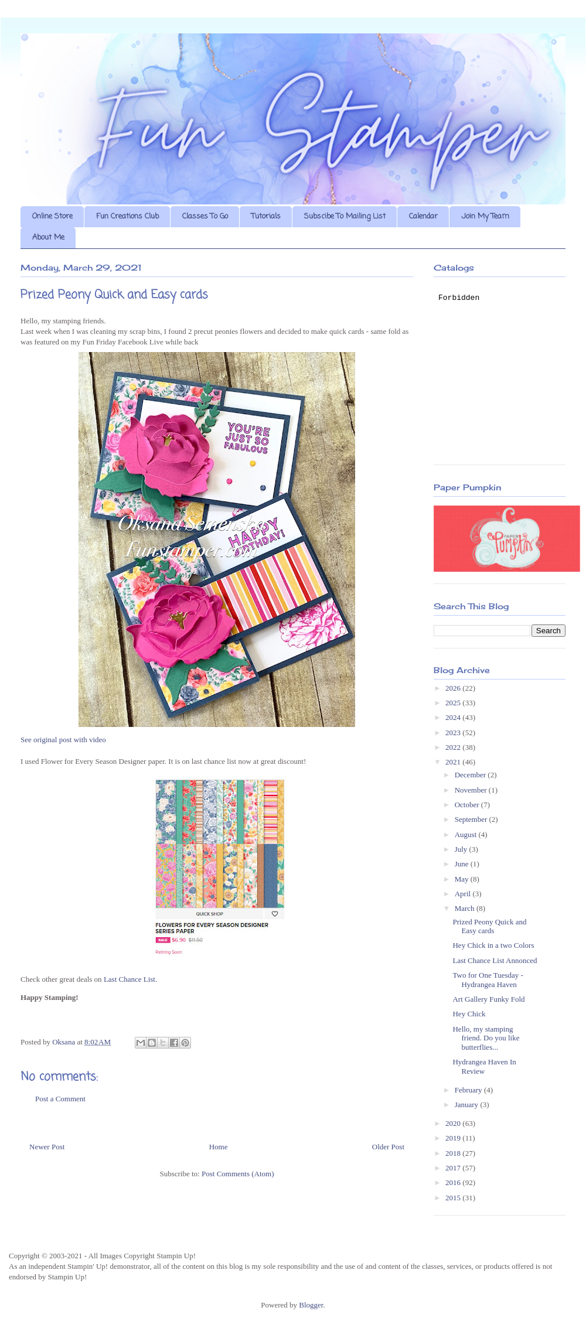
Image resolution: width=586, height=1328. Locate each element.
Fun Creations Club (127, 216)
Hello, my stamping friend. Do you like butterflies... (485, 1038)
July (462, 849)
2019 (453, 1138)
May (463, 879)
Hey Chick (468, 1013)
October (468, 804)
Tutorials (266, 216)
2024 (453, 717)
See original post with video (63, 739)
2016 (453, 1182)
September (472, 819)
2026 (453, 688)
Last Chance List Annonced (494, 960)
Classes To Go (205, 216)
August (467, 834)
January (468, 1104)
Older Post (388, 1146)
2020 (453, 1123)
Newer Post (46, 1146)
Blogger (311, 1304)
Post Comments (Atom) (238, 1173)
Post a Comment (60, 1098)
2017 (453, 1167)
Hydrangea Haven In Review (484, 1066)
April (464, 893)
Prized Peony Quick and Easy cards (489, 926)
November (472, 790)
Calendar (423, 216)
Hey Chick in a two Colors (493, 945)
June (463, 863)
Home (218, 1146)
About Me (48, 237)
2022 (453, 747)
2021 (453, 761)
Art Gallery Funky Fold (488, 999)
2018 (453, 1153)
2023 (453, 732)
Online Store (52, 216)
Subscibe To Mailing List (345, 216)
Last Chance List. (130, 979)
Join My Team (485, 216)
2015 (453, 1197)
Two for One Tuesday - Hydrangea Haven (487, 980)
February (469, 1089)
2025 (453, 702)
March (465, 908)
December (471, 774)
